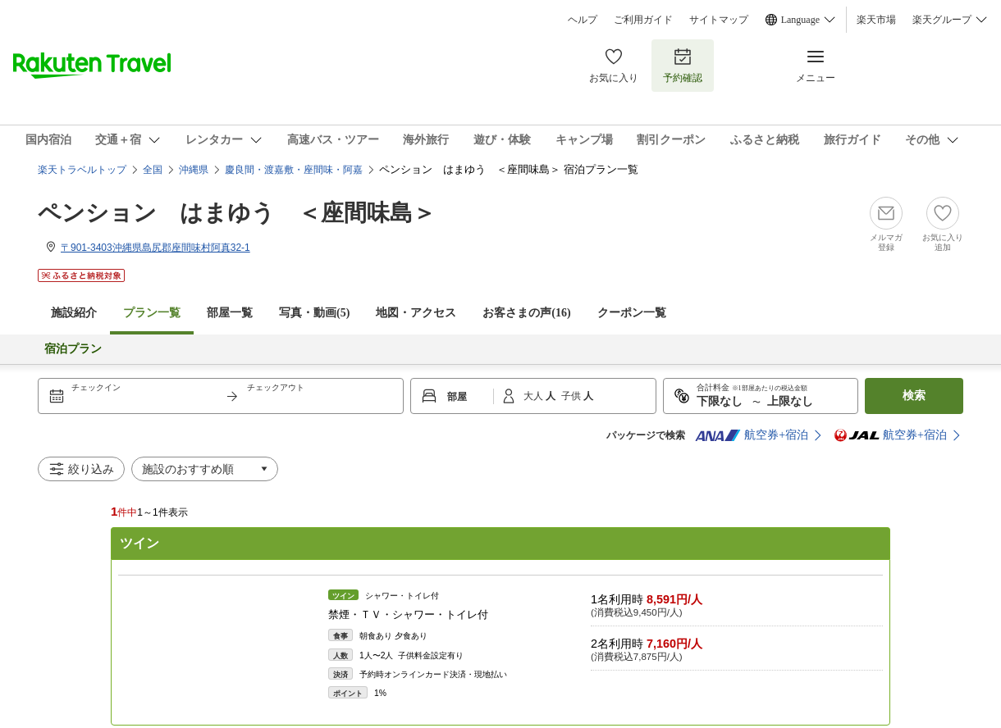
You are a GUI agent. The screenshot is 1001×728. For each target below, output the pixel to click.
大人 (534, 396)
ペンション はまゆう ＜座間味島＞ (237, 212)
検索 (914, 395)
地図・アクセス (416, 313)
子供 (572, 396)
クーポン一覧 (631, 313)
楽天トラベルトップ (82, 169)
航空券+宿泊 (751, 435)
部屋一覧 (230, 313)
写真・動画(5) (314, 313)
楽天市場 (876, 19)
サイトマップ (718, 19)
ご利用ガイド (643, 19)
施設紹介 (74, 313)
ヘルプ (582, 19)
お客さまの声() (526, 313)
